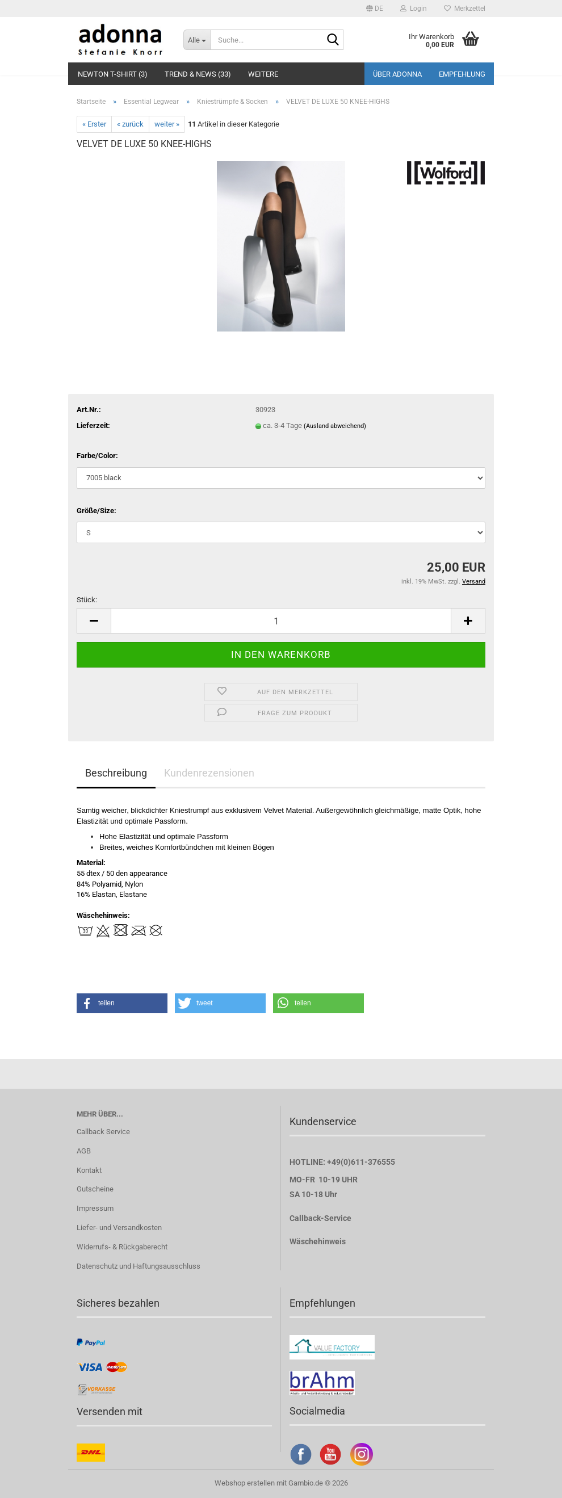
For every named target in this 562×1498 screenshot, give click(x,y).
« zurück (130, 124)
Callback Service (103, 1131)
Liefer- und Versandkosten (119, 1227)
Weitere (263, 74)
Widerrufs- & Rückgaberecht (122, 1247)
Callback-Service (320, 1218)
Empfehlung (462, 74)
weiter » (166, 124)
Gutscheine (95, 1189)
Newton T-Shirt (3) (113, 74)
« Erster (94, 124)
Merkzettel (464, 8)
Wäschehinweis (318, 1241)
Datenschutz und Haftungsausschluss (138, 1266)
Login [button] (413, 8)
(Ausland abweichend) (335, 426)
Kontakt (89, 1170)
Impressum (95, 1208)
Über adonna (397, 74)
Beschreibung (116, 773)
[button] (375, 8)
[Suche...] (197, 40)
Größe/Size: (96, 510)
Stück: (87, 599)
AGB (84, 1151)
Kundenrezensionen (209, 773)
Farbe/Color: (97, 455)
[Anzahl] (281, 620)
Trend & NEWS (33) (198, 74)
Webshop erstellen (245, 1483)
